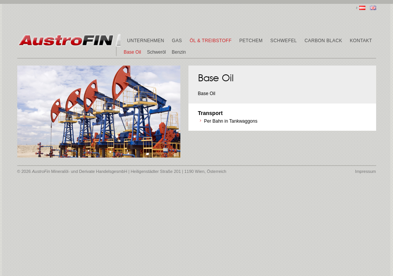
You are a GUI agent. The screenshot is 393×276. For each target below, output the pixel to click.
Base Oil (132, 52)
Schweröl (156, 52)
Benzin (179, 52)
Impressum (365, 171)
